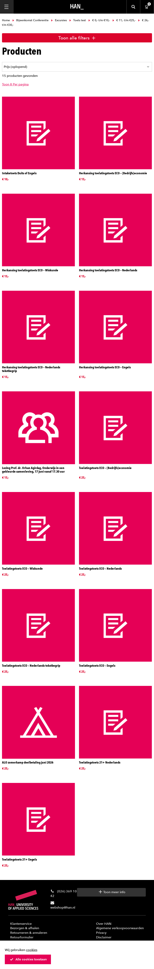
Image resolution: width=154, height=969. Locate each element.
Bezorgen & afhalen (24, 928)
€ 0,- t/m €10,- (99, 20)
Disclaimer (103, 937)
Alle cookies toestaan (28, 959)
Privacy (101, 933)
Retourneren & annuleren (28, 933)
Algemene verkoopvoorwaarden (120, 928)
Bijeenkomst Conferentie (30, 20)
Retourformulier (21, 937)
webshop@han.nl (62, 907)
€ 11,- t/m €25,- (124, 20)
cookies (31, 950)
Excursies (59, 20)
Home (6, 20)
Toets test (78, 20)
